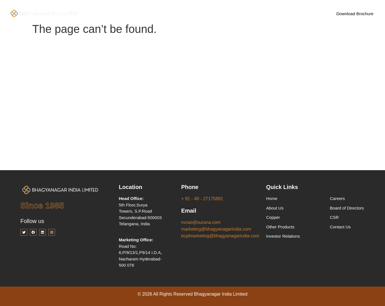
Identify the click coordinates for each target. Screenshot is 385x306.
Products (178, 14)
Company (141, 14)
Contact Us (283, 13)
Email (188, 211)
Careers (253, 13)
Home (112, 13)
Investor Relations (218, 13)
